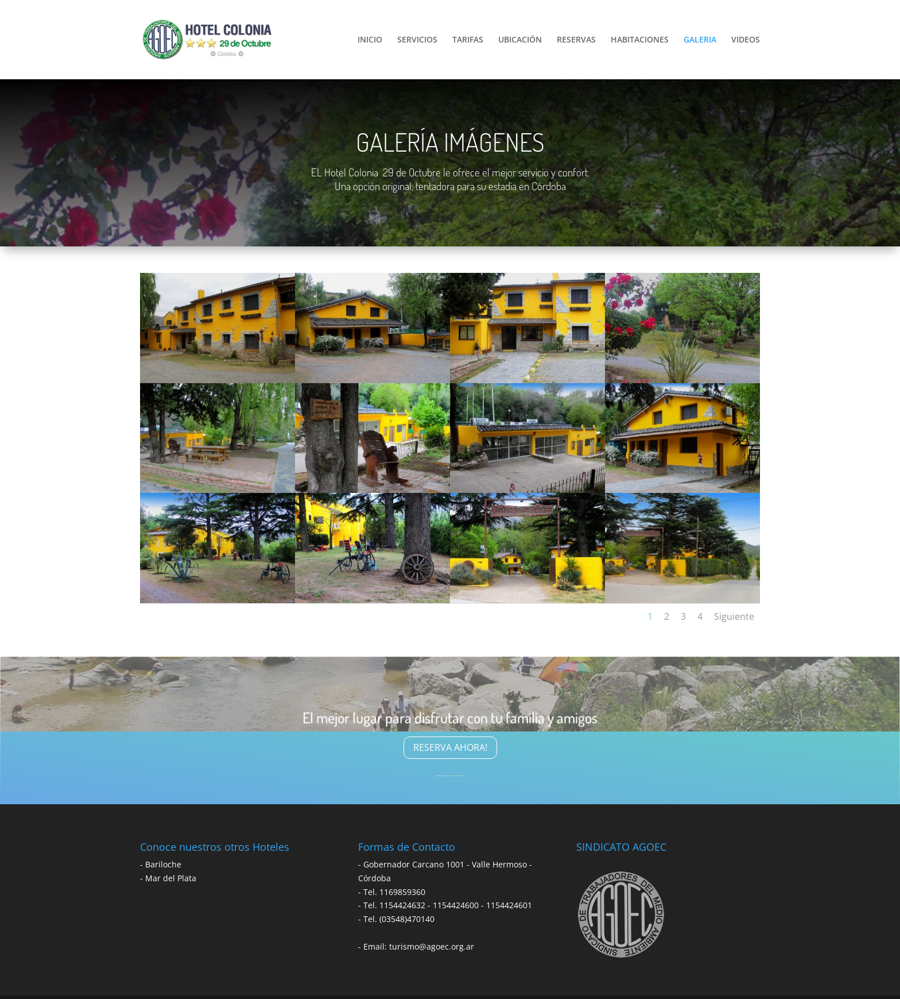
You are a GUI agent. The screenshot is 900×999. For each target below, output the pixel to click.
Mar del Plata (170, 878)
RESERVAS (576, 40)
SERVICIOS (417, 40)
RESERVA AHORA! (450, 747)
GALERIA (700, 40)
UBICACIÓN (520, 40)
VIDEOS (745, 40)
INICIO (370, 40)
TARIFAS (467, 40)
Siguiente (734, 616)
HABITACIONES (640, 40)
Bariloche (163, 864)
